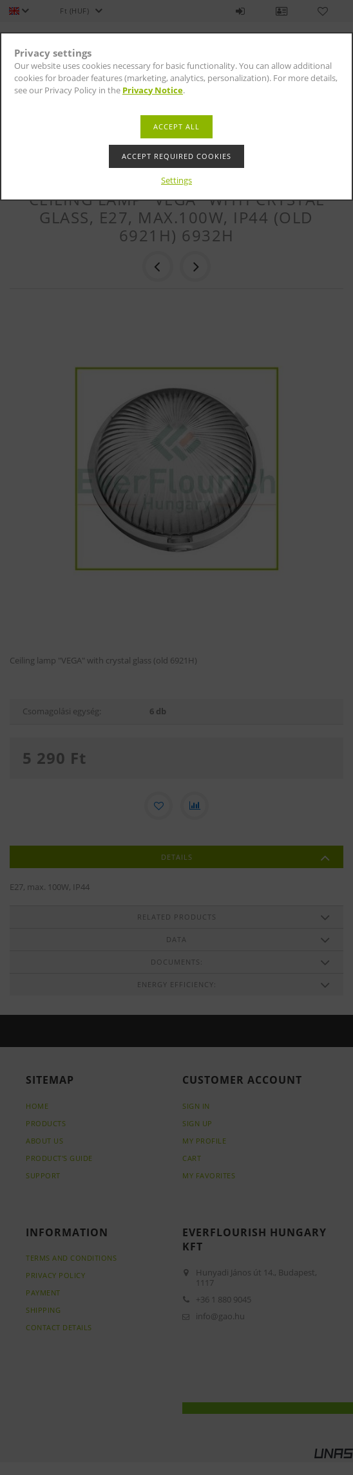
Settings (176, 180)
